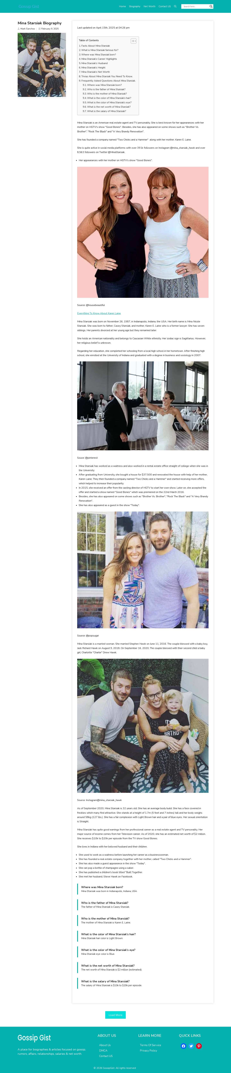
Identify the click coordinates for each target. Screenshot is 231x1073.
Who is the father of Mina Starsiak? (106, 89)
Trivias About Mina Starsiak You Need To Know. (107, 76)
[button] (175, 6)
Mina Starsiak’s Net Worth (95, 72)
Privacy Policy (148, 1050)
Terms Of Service (150, 1045)
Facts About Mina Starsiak (95, 45)
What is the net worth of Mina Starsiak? (109, 106)
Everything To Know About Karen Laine (99, 313)
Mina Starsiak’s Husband (94, 63)
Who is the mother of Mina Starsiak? (107, 93)
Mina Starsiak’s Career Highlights (99, 59)
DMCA (103, 1050)
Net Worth (149, 6)
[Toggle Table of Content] (132, 41)
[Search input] (196, 6)
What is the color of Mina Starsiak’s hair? (109, 98)
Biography (134, 6)
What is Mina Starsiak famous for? (99, 50)
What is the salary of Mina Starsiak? (106, 111)
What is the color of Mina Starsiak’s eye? (109, 102)
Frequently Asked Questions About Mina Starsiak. (108, 80)
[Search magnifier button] (211, 6)
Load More (115, 1015)
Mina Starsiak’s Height (93, 67)
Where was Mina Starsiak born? (98, 54)
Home (122, 6)
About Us (105, 1045)
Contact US (165, 6)
